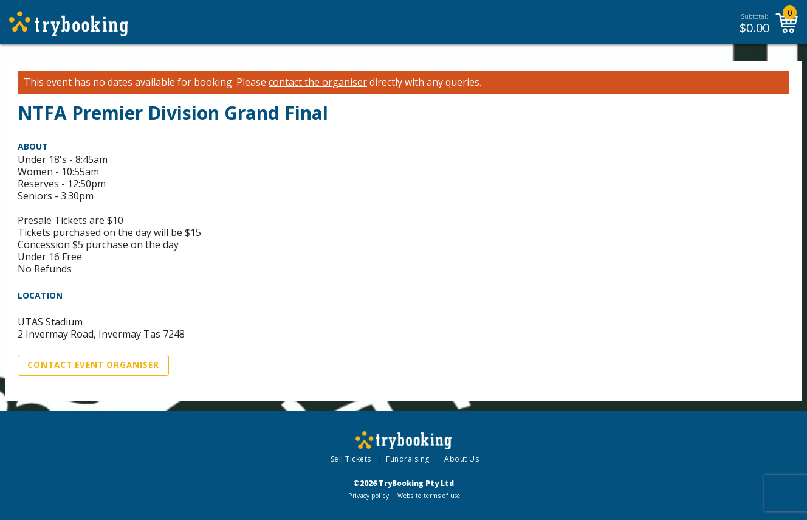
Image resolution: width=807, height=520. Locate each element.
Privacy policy (368, 495)
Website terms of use (428, 495)
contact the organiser (318, 82)
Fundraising (408, 459)
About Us (461, 459)
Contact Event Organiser (93, 364)
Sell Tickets (351, 459)
